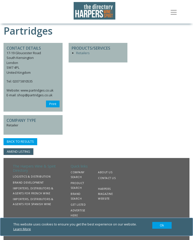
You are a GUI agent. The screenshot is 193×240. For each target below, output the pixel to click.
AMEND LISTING (18, 151)
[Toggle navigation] (173, 12)
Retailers (83, 53)
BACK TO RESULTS (20, 141)
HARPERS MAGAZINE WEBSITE (105, 193)
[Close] (162, 225)
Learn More (22, 229)
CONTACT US (107, 178)
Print (52, 104)
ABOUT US (105, 172)
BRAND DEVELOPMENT (28, 182)
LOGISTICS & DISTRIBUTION (32, 176)
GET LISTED (78, 204)
